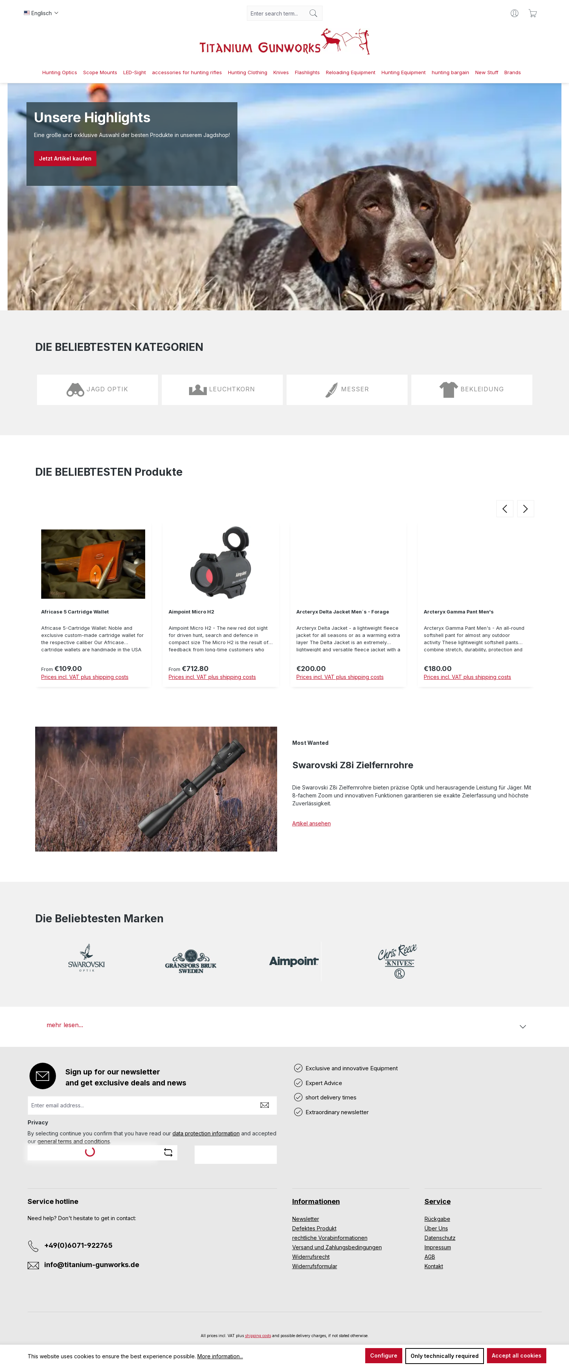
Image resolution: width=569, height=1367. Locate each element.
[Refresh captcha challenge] (168, 1152)
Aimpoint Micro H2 (191, 612)
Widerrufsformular (314, 1266)
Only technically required (445, 1356)
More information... (220, 1356)
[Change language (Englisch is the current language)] (41, 13)
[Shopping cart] (533, 13)
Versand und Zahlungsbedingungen (337, 1247)
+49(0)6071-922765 (78, 1245)
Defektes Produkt (314, 1228)
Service (438, 1201)
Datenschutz (440, 1238)
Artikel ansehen (311, 823)
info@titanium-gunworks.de (91, 1265)
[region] (284, 606)
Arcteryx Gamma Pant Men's (459, 612)
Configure (383, 1355)
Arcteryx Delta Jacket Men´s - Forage (342, 612)
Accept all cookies (516, 1355)
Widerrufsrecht (311, 1256)
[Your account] (514, 13)
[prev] (504, 508)
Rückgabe (437, 1219)
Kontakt (434, 1266)
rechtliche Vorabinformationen (329, 1238)
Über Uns (436, 1228)
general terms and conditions (73, 1141)
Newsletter (305, 1219)
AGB (430, 1256)
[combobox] (276, 13)
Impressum (438, 1247)
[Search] (313, 13)
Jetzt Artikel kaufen (65, 158)
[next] (525, 508)
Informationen (316, 1201)
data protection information (206, 1133)
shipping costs (258, 1335)
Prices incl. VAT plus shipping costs (85, 677)
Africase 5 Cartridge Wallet (75, 612)
